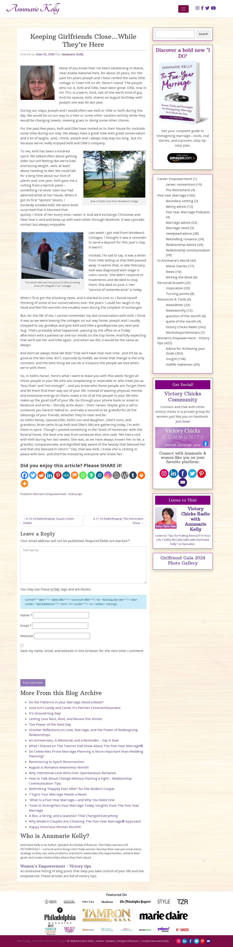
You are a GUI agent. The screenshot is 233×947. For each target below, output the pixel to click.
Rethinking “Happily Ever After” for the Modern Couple (71, 788)
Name (26, 615)
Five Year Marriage (171, 195)
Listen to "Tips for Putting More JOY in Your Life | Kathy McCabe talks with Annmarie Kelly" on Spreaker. (182, 540)
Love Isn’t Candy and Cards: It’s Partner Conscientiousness (74, 707)
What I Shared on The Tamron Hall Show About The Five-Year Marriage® (86, 746)
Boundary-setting (179, 201)
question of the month (183, 316)
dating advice (176, 206)
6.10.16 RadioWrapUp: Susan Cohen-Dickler (49, 521)
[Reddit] (41, 475)
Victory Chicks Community (182, 396)
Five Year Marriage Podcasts (188, 212)
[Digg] (99, 475)
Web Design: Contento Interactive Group (40, 940)
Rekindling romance (181, 239)
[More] (24, 483)
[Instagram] (108, 475)
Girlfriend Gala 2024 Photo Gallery (182, 560)
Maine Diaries (176, 266)
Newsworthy (176, 310)
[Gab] (91, 475)
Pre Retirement (178, 190)
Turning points (177, 293)
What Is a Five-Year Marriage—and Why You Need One (72, 800)
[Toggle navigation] (183, 9)
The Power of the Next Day (50, 724)
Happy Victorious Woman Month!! (55, 827)
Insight (171, 359)
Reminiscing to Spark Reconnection (56, 761)
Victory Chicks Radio (181, 327)
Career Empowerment (174, 179)
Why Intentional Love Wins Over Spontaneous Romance (72, 773)
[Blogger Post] (116, 475)
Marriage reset (177, 228)
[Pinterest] (58, 475)
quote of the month (181, 321)
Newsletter (174, 305)
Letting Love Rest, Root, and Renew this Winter (65, 719)
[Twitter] (33, 475)
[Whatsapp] (83, 475)
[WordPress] (124, 475)
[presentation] (52, 666)
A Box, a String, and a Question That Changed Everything (73, 815)
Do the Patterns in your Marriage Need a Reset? (66, 702)
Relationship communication (188, 250)
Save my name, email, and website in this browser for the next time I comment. (82, 650)
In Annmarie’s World (173, 260)
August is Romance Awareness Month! (59, 767)
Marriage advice (178, 222)
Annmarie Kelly (73, 54)
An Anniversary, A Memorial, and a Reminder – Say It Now (74, 740)
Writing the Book (179, 277)
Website (26, 636)
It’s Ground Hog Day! (45, 713)
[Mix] (74, 475)
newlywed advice (179, 233)
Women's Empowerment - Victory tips (57, 494)
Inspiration (174, 288)
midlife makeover (179, 364)
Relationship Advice (181, 244)
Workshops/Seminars (183, 332)
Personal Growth (170, 283)
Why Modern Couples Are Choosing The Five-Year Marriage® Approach (85, 821)
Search (203, 34)
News (170, 271)
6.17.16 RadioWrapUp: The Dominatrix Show (118, 521)
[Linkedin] (49, 475)
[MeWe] (66, 475)
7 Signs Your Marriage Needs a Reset (58, 794)
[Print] (141, 475)
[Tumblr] (133, 475)
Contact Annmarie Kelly (155, 940)
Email (25, 625)
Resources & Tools (171, 299)
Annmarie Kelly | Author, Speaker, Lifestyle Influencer (107, 940)
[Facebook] (24, 475)
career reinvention (180, 184)
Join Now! (183, 421)
